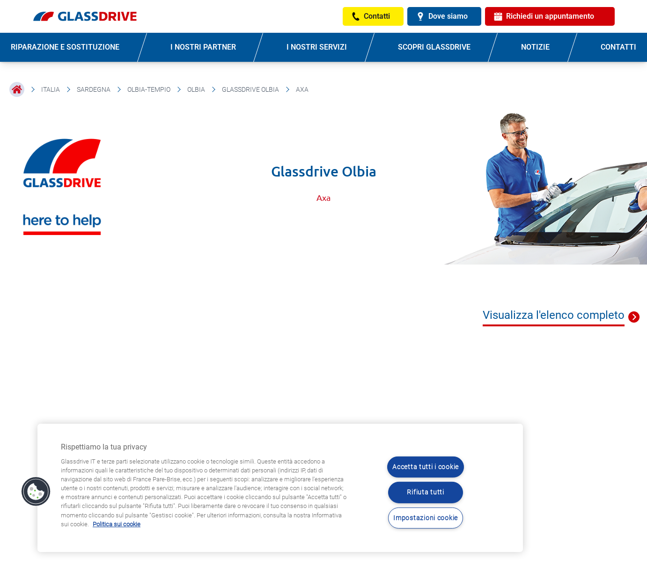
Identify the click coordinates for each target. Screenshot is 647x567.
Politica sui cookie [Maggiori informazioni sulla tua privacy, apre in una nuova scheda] (116, 524)
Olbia (196, 89)
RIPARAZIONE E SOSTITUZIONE (65, 47)
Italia (50, 89)
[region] (280, 488)
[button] (36, 492)
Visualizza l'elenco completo (554, 315)
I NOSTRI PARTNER (203, 47)
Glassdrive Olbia (250, 89)
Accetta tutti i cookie (425, 467)
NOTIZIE (535, 47)
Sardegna (93, 89)
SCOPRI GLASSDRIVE (434, 47)
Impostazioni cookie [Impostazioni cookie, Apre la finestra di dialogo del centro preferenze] (425, 518)
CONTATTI (618, 47)
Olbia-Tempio (148, 89)
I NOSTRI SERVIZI (317, 47)
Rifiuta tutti (425, 492)
